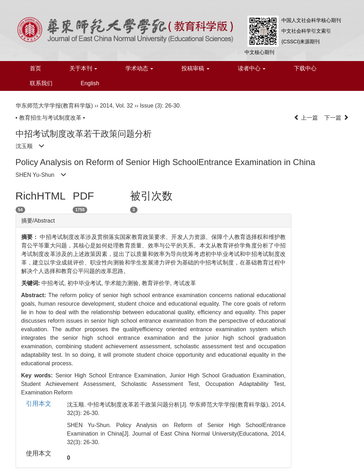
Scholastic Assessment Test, (163, 384)
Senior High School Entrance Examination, (112, 375)
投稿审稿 (195, 68)
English (90, 83)
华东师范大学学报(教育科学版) (54, 106)
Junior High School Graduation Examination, (228, 375)
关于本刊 (83, 68)
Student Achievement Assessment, (71, 384)
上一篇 (306, 118)
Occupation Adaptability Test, (246, 384)
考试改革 (184, 283)
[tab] (153, 221)
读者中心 (251, 68)
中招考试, (54, 283)
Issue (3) (151, 106)
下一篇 (336, 118)
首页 (35, 68)
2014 (106, 106)
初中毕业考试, (86, 283)
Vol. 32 (124, 106)
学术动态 (139, 68)
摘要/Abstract (38, 221)
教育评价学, (157, 283)
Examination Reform (47, 392)
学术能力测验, (123, 283)
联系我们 (41, 83)
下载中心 (305, 68)
